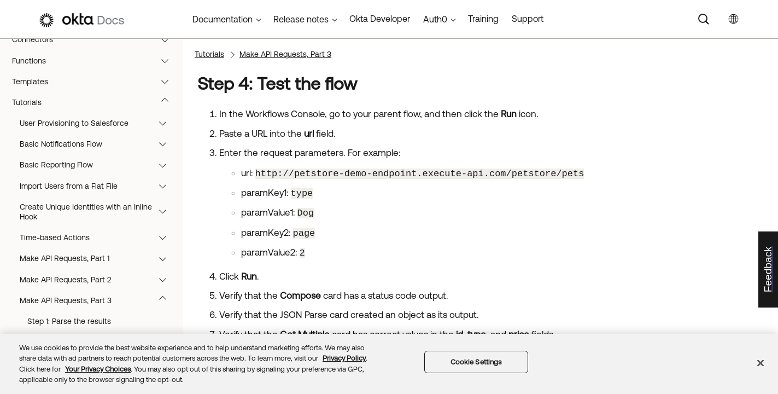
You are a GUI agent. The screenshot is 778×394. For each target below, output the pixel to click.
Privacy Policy (344, 358)
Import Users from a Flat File (98, 186)
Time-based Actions (98, 237)
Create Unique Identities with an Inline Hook (98, 211)
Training (483, 19)
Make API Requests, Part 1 (98, 258)
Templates (95, 81)
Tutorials (95, 102)
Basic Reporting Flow (98, 164)
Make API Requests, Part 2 (98, 279)
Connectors (95, 39)
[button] (167, 39)
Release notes (301, 19)
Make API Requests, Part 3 (98, 300)
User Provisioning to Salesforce (98, 123)
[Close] (760, 363)
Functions (95, 60)
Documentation (222, 19)
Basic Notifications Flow (98, 144)
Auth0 (435, 19)
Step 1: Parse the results (69, 321)
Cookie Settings (476, 362)
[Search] (703, 19)
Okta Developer (379, 19)
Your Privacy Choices (98, 369)
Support (527, 19)
